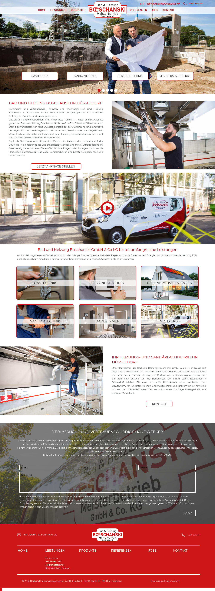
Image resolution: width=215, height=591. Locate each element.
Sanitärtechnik (53, 561)
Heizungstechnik (54, 564)
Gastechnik (51, 558)
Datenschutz (172, 581)
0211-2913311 (165, 455)
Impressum (157, 581)
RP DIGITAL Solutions (110, 581)
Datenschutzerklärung (54, 506)
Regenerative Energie (57, 568)
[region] (107, 47)
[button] (99, 90)
